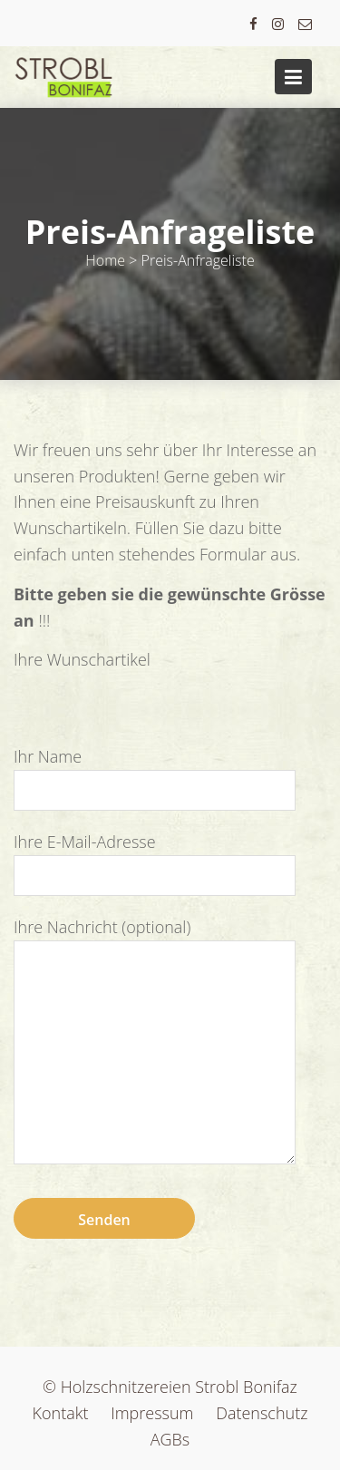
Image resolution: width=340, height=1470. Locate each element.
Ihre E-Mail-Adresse (155, 858)
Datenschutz (261, 1413)
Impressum (152, 1413)
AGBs (170, 1439)
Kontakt (61, 1413)
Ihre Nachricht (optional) (155, 1042)
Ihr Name (155, 772)
